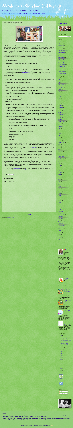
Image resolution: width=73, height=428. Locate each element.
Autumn (59, 89)
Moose (59, 170)
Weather (59, 230)
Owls (59, 181)
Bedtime (60, 96)
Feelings (60, 138)
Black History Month (62, 100)
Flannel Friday (61, 54)
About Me (19, 13)
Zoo (59, 239)
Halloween (60, 151)
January (62, 349)
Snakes (59, 202)
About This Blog (11, 13)
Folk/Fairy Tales (61, 142)
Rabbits (59, 193)
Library (59, 161)
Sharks (59, 200)
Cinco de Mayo (61, 114)
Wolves (59, 234)
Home (4, 13)
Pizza (59, 188)
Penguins (60, 183)
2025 (61, 351)
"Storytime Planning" (24, 169)
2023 (61, 355)
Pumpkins (60, 191)
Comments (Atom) (10, 217)
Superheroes (60, 216)
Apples (59, 82)
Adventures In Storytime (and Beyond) (31, 6)
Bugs (59, 103)
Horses (59, 154)
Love (59, 163)
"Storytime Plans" (16, 168)
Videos (43, 13)
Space (59, 209)
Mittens (59, 165)
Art (59, 86)
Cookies (59, 117)
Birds (59, 98)
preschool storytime (26, 72)
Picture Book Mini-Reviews (66, 338)
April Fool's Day (61, 84)
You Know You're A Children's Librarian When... (63, 23)
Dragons (60, 130)
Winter (59, 232)
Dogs (59, 128)
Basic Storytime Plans (27, 13)
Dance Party (60, 124)
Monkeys (60, 167)
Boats (59, 101)
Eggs (59, 131)
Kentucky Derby (61, 158)
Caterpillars (60, 107)
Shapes (59, 198)
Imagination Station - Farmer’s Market (64, 344)
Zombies (60, 237)
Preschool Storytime (62, 61)
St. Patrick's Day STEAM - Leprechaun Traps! (67, 290)
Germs (59, 149)
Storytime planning (61, 66)
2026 (61, 335)
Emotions (60, 133)
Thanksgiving (60, 221)
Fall (59, 135)
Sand (59, 197)
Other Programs (61, 57)
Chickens (60, 110)
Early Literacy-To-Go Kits (63, 50)
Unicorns (60, 227)
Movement (60, 172)
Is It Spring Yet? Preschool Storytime (67, 311)
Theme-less (60, 223)
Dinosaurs (60, 126)
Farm (59, 137)
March (62, 337)
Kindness (60, 160)
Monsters (60, 168)
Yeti (59, 235)
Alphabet (60, 79)
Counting (60, 119)
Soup (59, 207)
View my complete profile (63, 272)
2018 (61, 364)
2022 (61, 357)
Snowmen (60, 205)
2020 (61, 361)
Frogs (59, 146)
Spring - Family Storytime (66, 279)
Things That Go (61, 225)
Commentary (60, 48)
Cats (59, 108)
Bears (59, 94)
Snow (59, 204)
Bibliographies (61, 45)
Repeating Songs (36, 13)
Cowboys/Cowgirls (61, 121)
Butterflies (60, 105)
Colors (59, 116)
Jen (65, 249)
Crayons (59, 123)
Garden (59, 147)
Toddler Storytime (61, 69)
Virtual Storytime (61, 71)
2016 (61, 368)
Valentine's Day (61, 228)
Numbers (60, 177)
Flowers (59, 140)
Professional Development (63, 62)
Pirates (59, 186)
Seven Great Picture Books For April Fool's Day (67, 323)
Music (59, 174)
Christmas (60, 112)
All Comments (62, 393)
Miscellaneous (61, 55)
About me (60, 41)
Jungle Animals (61, 156)
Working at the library (62, 73)
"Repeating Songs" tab (19, 145)
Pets (59, 184)
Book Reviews (61, 47)
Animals (60, 80)
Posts (60, 391)
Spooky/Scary (60, 211)
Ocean (59, 179)
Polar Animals (61, 190)
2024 (61, 353)
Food (59, 144)
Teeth (59, 220)
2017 (61, 366)
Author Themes (61, 87)
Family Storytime (61, 52)
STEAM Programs (61, 64)
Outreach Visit (61, 59)
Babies (59, 91)
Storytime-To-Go (61, 68)
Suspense (60, 218)
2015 (61, 370)
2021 (61, 359)
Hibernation (60, 153)
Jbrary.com (33, 147)
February (62, 347)
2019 (61, 363)
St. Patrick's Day (61, 214)
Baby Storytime (61, 43)
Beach (59, 93)
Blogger (51, 425)
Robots (59, 195)
